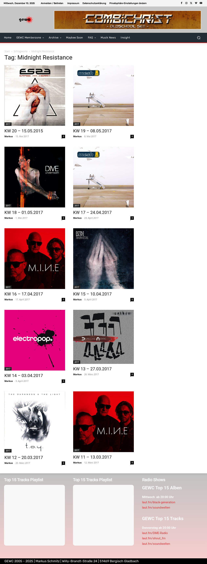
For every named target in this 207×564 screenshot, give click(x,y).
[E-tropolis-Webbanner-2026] (127, 20)
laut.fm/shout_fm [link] (154, 538)
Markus (8, 136)
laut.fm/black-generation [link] (158, 502)
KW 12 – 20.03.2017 (23, 457)
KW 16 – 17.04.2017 (23, 294)
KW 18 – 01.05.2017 (23, 212)
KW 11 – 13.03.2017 (92, 457)
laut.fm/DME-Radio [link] (155, 533)
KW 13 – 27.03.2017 (92, 368)
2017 (8, 124)
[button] (128, 3)
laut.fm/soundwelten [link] (156, 507)
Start (7, 51)
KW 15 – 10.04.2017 (92, 294)
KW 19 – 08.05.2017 (92, 131)
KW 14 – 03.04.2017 (23, 375)
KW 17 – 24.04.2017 (92, 212)
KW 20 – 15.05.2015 (23, 131)
